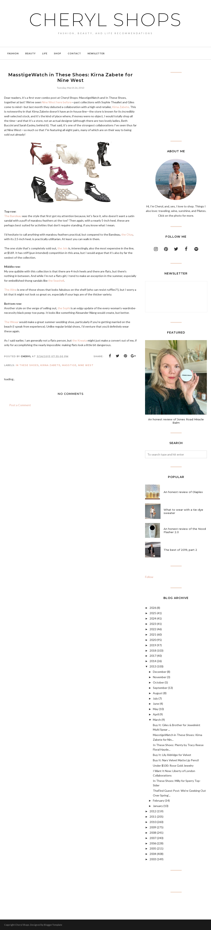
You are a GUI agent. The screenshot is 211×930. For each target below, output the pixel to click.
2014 (153, 661)
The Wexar (11, 322)
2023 (153, 623)
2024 (153, 618)
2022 (153, 629)
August (158, 693)
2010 (153, 822)
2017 (153, 655)
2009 (153, 827)
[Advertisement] (176, 107)
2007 (153, 838)
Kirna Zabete (120, 107)
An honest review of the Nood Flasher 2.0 (185, 530)
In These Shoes (27, 365)
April (156, 714)
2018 (153, 650)
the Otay (127, 234)
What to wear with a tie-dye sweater (183, 511)
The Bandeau (12, 216)
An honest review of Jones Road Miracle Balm (176, 421)
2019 (153, 645)
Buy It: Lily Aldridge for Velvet (172, 755)
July (155, 698)
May (155, 709)
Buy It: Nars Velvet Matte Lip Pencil (176, 760)
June (156, 703)
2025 (153, 613)
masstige (69, 365)
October (158, 682)
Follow (149, 577)
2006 (153, 843)
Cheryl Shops (105, 19)
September (160, 687)
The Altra (10, 289)
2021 (153, 634)
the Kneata (79, 340)
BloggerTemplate (53, 924)
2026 (153, 607)
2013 (153, 666)
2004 (153, 854)
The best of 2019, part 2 (180, 549)
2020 (153, 640)
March (157, 719)
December (159, 671)
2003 (153, 859)
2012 (153, 811)
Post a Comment (20, 405)
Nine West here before (57, 102)
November (159, 677)
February (158, 800)
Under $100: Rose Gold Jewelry (173, 765)
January (158, 806)
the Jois (62, 248)
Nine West (86, 365)
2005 (153, 848)
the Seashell (56, 280)
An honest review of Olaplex (183, 492)
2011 (153, 816)
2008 (153, 832)
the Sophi (64, 308)
